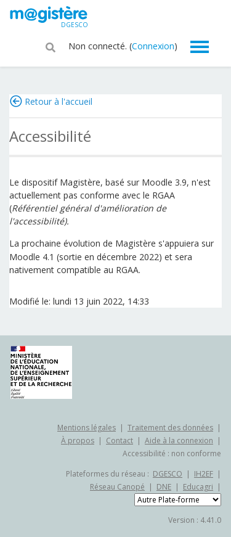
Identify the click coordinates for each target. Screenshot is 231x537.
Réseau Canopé (117, 487)
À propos (77, 440)
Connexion (153, 46)
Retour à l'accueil (58, 101)
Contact (119, 440)
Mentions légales (86, 427)
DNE (163, 487)
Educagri (198, 487)
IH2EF (203, 474)
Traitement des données (170, 427)
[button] (50, 46)
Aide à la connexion (179, 440)
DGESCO (167, 474)
